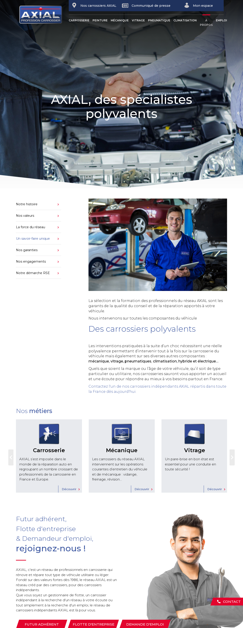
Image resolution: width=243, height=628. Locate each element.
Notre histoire (27, 204)
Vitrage (138, 20)
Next (232, 457)
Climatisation (185, 20)
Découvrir (69, 489)
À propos (206, 23)
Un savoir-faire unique (33, 239)
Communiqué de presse (146, 5)
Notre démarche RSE (33, 273)
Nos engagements (31, 261)
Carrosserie (79, 20)
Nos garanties (27, 250)
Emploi (221, 20)
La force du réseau (30, 227)
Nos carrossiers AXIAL (93, 5)
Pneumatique (159, 20)
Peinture (100, 20)
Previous (11, 457)
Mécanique (120, 20)
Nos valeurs (25, 216)
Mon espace (198, 5)
